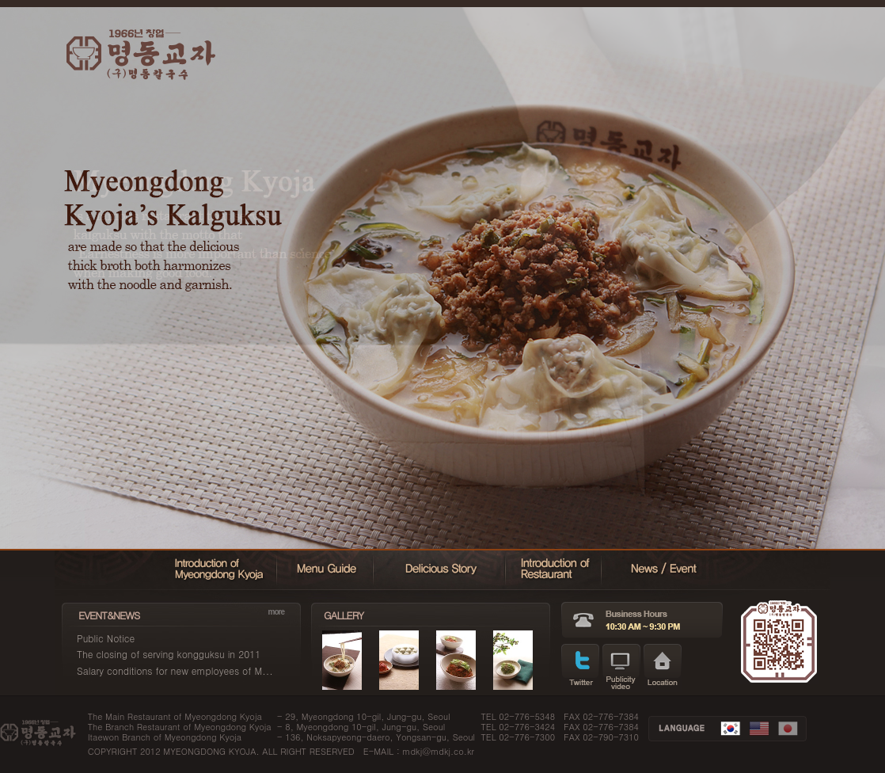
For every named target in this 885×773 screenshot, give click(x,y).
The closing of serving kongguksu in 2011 (168, 654)
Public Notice (106, 638)
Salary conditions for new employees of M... (175, 670)
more (276, 611)
